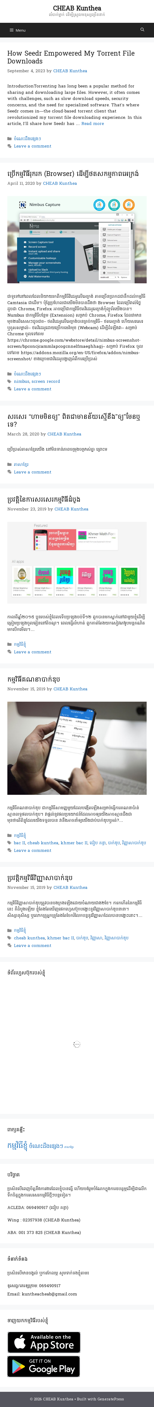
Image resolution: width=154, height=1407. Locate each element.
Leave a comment (32, 146)
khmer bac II (74, 843)
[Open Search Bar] (142, 30)
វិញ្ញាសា (96, 938)
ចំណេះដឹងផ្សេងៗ (27, 139)
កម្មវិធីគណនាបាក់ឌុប (33, 679)
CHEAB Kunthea (77, 8)
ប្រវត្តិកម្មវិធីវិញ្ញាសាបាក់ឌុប (40, 878)
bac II (19, 843)
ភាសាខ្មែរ (21, 465)
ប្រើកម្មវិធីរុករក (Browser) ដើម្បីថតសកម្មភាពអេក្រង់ (73, 174)
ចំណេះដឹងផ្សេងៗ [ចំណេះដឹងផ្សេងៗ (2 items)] (46, 1147)
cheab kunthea (42, 843)
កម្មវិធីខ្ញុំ (20, 645)
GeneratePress (111, 1399)
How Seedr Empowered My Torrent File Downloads (71, 57)
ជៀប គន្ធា (98, 843)
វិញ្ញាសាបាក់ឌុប (134, 843)
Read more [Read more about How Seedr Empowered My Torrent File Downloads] (92, 124)
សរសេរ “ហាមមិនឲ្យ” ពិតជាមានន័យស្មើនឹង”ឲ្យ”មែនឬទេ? (73, 421)
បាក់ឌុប (114, 843)
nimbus (21, 382)
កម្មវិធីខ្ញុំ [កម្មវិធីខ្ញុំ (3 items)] (17, 1146)
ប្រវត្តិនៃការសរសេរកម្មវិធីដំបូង (43, 500)
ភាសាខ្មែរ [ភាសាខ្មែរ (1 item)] (69, 1147)
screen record (46, 382)
